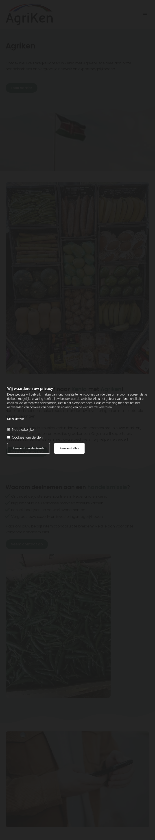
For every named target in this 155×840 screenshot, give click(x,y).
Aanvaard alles (69, 448)
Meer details (15, 419)
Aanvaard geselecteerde (28, 448)
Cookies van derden (25, 437)
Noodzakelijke (20, 429)
